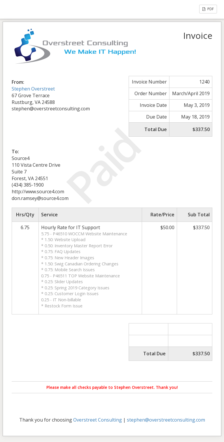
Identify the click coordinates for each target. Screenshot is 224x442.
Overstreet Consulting (97, 420)
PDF (208, 8)
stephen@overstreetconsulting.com (166, 420)
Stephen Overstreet (33, 89)
